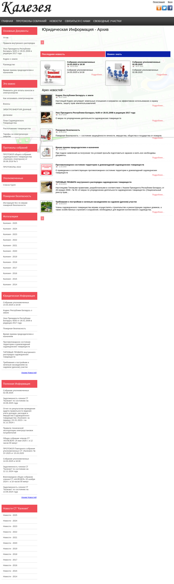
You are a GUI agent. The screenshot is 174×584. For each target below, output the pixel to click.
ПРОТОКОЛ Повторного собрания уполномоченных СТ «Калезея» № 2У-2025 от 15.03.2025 (19, 450)
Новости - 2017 (10, 560)
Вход (170, 2)
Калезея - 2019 (10, 256)
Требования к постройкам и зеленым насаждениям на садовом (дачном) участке (16, 364)
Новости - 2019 (10, 548)
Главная (7, 21)
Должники (7, 115)
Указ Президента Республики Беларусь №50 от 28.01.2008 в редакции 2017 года (17, 51)
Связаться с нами (77, 21)
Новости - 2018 (10, 554)
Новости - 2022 (10, 532)
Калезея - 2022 (10, 240)
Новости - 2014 (10, 576)
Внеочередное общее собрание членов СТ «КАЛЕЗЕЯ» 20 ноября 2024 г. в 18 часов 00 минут (19, 479)
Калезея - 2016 (10, 273)
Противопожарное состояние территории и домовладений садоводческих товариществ (16, 344)
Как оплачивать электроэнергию (18, 98)
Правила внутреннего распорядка (19, 43)
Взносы (6, 104)
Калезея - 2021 (10, 245)
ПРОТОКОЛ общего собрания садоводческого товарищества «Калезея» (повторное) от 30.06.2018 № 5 (17, 157)
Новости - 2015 (10, 571)
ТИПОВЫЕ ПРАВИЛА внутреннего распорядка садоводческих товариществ (19, 354)
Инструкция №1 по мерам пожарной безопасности (15, 204)
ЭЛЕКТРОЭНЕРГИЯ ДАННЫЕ (17, 109)
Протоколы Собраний (31, 21)
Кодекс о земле (10, 59)
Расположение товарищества (17, 128)
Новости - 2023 (10, 526)
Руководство (9, 64)
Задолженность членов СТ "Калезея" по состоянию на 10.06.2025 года (15, 400)
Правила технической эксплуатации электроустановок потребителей (18, 430)
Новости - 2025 (10, 515)
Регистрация (159, 2)
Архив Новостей (29, 372)
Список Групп (9, 185)
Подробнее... (97, 74)
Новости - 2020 (10, 543)
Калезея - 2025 (10, 223)
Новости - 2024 (10, 521)
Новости (56, 21)
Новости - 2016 (10, 565)
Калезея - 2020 (10, 251)
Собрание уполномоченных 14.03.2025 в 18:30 (16, 303)
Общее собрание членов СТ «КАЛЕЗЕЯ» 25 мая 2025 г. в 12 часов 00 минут (18, 440)
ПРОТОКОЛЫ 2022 (12, 167)
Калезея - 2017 (10, 268)
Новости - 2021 (10, 537)
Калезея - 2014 (10, 284)
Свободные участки (107, 21)
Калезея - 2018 (10, 262)
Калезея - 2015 (10, 279)
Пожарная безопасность (14, 328)
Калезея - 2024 (10, 229)
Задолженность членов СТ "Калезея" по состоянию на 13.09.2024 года (15, 489)
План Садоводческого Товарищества (13, 121)
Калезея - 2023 (10, 234)
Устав (5, 37)
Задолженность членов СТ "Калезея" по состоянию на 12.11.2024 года (15, 468)
